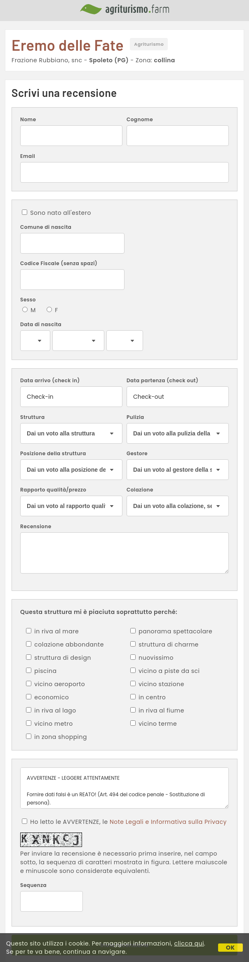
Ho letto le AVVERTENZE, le (124, 822)
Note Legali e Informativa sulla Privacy (168, 822)
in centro (148, 697)
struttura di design (58, 658)
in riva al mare (52, 631)
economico (47, 697)
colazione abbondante (65, 644)
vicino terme (153, 724)
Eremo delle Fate (68, 45)
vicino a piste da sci (165, 671)
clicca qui (189, 943)
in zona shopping (56, 737)
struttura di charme (164, 644)
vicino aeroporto (55, 684)
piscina (41, 671)
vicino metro (49, 724)
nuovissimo (152, 658)
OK (230, 947)
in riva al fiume (157, 710)
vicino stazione (157, 684)
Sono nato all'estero (56, 213)
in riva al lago (51, 710)
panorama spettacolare (171, 631)
